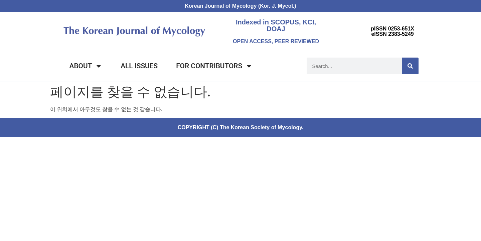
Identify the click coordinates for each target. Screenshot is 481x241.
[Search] (410, 66)
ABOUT (86, 66)
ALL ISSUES (139, 66)
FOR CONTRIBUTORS (214, 66)
